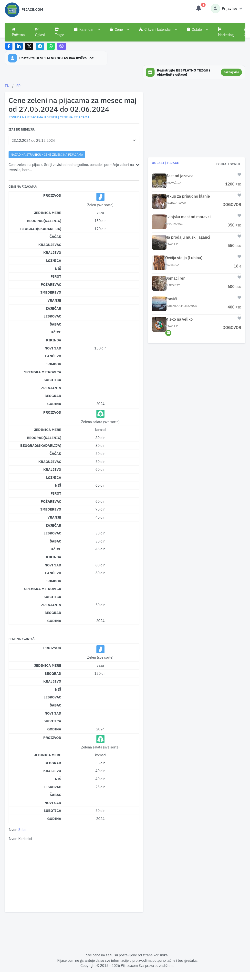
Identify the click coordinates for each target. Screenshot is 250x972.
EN (7, 85)
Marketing (226, 32)
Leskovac (52, 316)
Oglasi (40, 32)
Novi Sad (53, 348)
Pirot (56, 276)
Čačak (55, 236)
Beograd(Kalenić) (44, 220)
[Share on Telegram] (40, 46)
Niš (58, 268)
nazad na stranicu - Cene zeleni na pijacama (47, 154)
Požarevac (51, 284)
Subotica (52, 380)
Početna (18, 32)
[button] (86, 29)
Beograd (52, 395)
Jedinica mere (47, 212)
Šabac (55, 324)
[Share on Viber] (61, 46)
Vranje (54, 300)
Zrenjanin (51, 388)
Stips (22, 829)
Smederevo (50, 292)
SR (18, 85)
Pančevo (53, 356)
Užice (56, 332)
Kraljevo (52, 252)
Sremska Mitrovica (42, 372)
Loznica (53, 260)
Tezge (59, 32)
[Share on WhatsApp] (51, 46)
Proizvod (52, 195)
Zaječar (53, 308)
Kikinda (53, 340)
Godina (54, 403)
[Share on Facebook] (8, 46)
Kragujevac (49, 244)
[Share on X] (29, 46)
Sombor (53, 364)
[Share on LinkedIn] (19, 46)
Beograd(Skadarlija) (40, 228)
